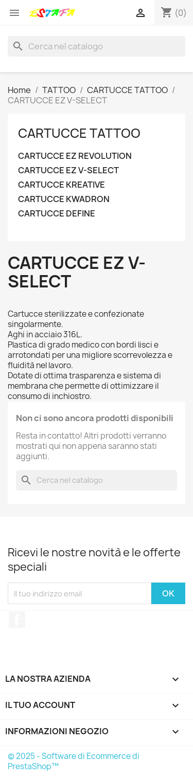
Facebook (17, 619)
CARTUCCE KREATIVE (61, 184)
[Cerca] (96, 46)
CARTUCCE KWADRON (64, 199)
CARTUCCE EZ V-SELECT (68, 170)
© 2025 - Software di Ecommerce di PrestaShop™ (73, 761)
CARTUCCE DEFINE (56, 213)
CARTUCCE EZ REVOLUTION (75, 156)
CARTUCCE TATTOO (79, 133)
